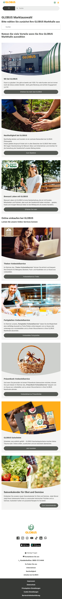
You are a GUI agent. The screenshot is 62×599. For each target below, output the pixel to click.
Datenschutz (31, 585)
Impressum (31, 581)
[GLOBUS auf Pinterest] (27, 538)
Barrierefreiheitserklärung (31, 595)
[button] (8, 8)
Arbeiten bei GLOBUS (31, 575)
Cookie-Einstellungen (31, 592)
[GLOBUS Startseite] (9, 2)
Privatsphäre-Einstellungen (31, 588)
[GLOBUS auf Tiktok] (36, 538)
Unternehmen (31, 568)
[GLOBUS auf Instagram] (22, 538)
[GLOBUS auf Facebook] (18, 538)
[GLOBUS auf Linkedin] (40, 538)
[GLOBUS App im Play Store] (36, 546)
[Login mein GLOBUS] (58, 2)
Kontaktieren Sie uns (32, 557)
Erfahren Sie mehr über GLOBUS (31, 92)
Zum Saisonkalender (49, 505)
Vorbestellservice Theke (31, 277)
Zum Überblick (31, 153)
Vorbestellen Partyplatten (31, 335)
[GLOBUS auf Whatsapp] (45, 538)
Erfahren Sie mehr (31, 209)
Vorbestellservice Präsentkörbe (31, 394)
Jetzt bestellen (31, 448)
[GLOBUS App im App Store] (25, 546)
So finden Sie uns (31, 564)
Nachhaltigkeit (31, 571)
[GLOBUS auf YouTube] (31, 538)
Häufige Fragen (32, 553)
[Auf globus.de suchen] (38, 8)
